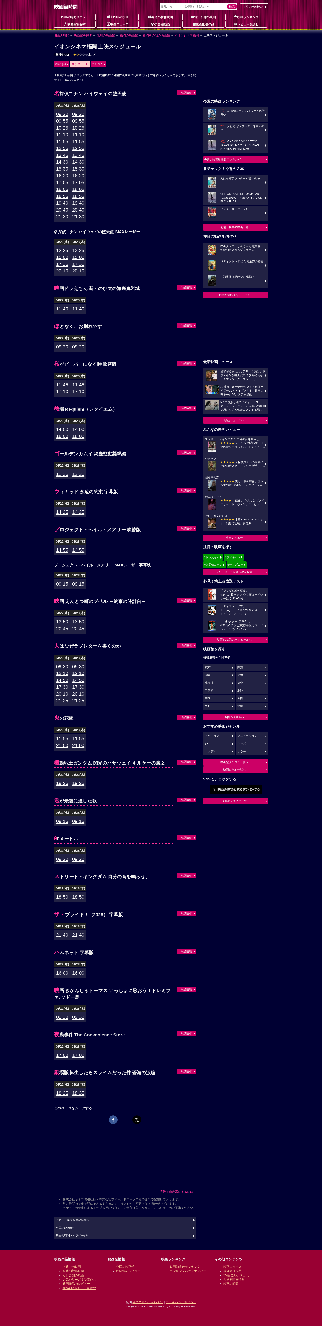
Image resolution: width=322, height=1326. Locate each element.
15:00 (62, 257)
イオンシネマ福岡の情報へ (73, 1220)
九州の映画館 (106, 35)
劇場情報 (60, 64)
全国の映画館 (125, 1267)
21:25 (62, 700)
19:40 (62, 203)
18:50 (62, 897)
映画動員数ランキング (185, 1267)
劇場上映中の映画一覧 (234, 227)
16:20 (62, 175)
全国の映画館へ (234, 717)
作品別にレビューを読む (79, 1288)
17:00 (62, 1055)
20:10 (62, 271)
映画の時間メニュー (74, 17)
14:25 (62, 512)
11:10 (62, 134)
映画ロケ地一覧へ (234, 769)
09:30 (62, 666)
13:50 (62, 621)
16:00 (62, 973)
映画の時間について (234, 801)
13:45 (62, 155)
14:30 (62, 162)
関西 (208, 675)
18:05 (62, 189)
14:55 (62, 550)
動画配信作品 (203, 24)
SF (206, 743)
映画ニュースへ (234, 420)
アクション (212, 735)
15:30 (62, 169)
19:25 (62, 783)
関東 (240, 667)
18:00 (62, 436)
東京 (208, 667)
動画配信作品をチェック (234, 295)
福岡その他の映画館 (156, 35)
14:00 (62, 429)
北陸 (240, 690)
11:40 (62, 309)
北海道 (209, 682)
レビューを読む (246, 24)
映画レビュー (234, 537)
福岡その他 (62, 54)
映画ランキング (246, 17)
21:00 (62, 745)
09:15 (62, 584)
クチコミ (97, 64)
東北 (240, 682)
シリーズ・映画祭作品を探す (234, 572)
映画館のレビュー (128, 1271)
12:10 (62, 673)
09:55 (62, 121)
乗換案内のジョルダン (147, 1302)
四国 (240, 698)
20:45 (62, 628)
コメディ (210, 751)
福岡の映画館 (129, 35)
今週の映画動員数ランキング (222, 159)
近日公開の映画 (203, 17)
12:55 (62, 148)
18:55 (62, 196)
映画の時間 (61, 35)
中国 (208, 698)
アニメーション (247, 735)
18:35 (62, 1093)
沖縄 (240, 706)
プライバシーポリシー (181, 1302)
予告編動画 (160, 24)
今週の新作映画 (160, 17)
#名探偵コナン (213, 564)
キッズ (241, 743)
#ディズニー (235, 564)
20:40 (62, 210)
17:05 (62, 182)
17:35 (62, 264)
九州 (208, 706)
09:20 (62, 114)
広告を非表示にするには (176, 1191)
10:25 (62, 128)
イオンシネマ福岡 (187, 35)
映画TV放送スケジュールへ (234, 639)
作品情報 (186, 92)
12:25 (62, 250)
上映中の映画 (117, 17)
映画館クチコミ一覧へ (234, 762)
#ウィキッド (232, 557)
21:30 (62, 216)
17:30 (62, 687)
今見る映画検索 (253, 6)
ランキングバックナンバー (188, 1271)
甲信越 (209, 690)
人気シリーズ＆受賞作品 (79, 1279)
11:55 (62, 141)
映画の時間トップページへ (73, 1235)
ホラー (241, 751)
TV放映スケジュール (237, 1275)
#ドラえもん (212, 557)
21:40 (62, 935)
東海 (240, 675)
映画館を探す (75, 24)
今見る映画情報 (234, 1279)
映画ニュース (117, 24)
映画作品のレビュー (76, 1283)
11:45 (62, 384)
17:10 (62, 391)
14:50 (62, 680)
